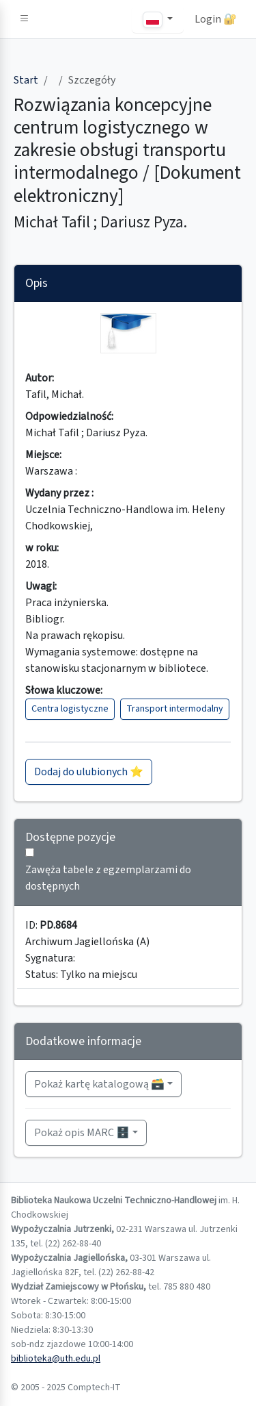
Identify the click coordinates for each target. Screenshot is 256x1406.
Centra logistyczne (70, 709)
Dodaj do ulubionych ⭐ (88, 771)
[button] (24, 19)
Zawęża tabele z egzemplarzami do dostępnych (108, 878)
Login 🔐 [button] (216, 19)
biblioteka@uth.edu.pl (55, 1359)
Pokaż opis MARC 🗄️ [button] (82, 1132)
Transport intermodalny (174, 709)
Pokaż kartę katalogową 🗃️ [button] (99, 1084)
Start (26, 80)
